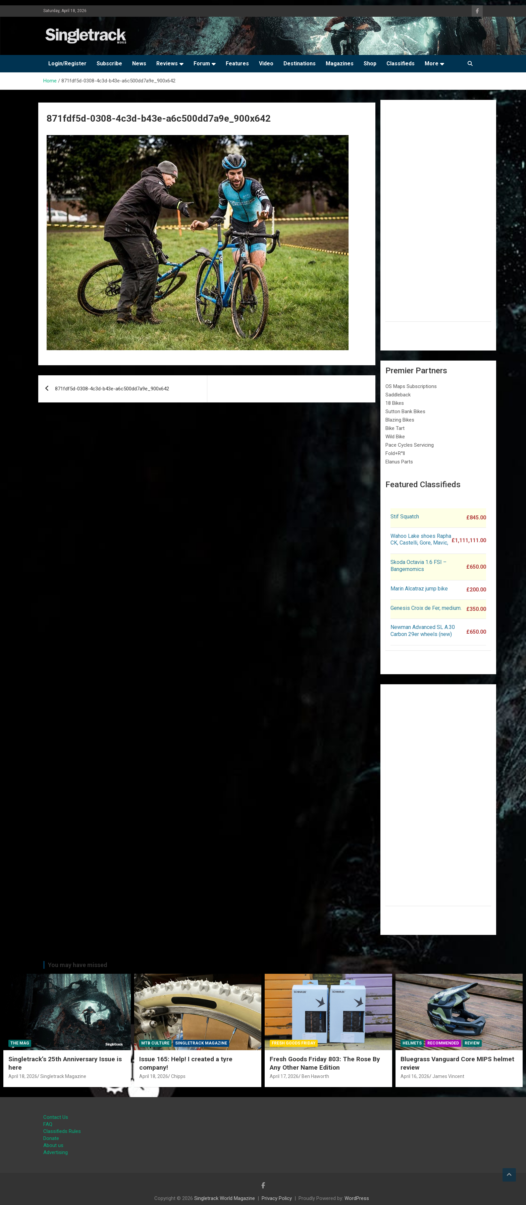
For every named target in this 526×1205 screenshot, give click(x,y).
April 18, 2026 (22, 1076)
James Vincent (448, 1076)
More (431, 63)
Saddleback (398, 395)
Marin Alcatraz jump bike (419, 588)
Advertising (55, 1152)
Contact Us (55, 1117)
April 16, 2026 (415, 1076)
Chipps (178, 1076)
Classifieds (400, 63)
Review (472, 1043)
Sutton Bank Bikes (405, 411)
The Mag (19, 1043)
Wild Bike (395, 437)
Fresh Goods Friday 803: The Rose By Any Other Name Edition (325, 1063)
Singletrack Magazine (63, 1076)
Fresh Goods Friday (294, 1043)
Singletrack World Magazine (224, 1198)
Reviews (167, 63)
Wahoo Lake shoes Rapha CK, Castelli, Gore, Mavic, (420, 539)
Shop (370, 63)
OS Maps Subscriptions (411, 386)
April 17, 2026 (284, 1076)
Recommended (443, 1043)
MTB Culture (155, 1043)
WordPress (357, 1198)
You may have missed (77, 964)
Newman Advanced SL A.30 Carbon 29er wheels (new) (422, 630)
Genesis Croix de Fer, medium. (426, 608)
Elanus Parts (399, 462)
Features (237, 63)
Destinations (299, 63)
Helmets (412, 1043)
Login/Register (67, 63)
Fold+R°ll (395, 453)
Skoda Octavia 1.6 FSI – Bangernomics (418, 565)
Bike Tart (395, 428)
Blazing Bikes (399, 420)
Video (266, 63)
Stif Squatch (404, 516)
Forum (202, 63)
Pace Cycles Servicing (409, 445)
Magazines (340, 63)
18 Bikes (394, 403)
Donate (51, 1138)
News (139, 63)
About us (53, 1145)
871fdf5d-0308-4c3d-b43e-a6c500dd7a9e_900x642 (112, 389)
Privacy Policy (277, 1198)
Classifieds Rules (62, 1131)
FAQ (47, 1124)
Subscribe (109, 63)
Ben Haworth (315, 1076)
